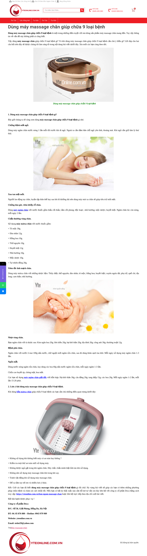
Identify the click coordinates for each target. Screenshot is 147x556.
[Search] (82, 10)
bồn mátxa (22, 392)
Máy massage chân (19, 528)
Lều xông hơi (25, 20)
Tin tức (13, 20)
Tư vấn (35, 20)
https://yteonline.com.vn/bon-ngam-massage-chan (39, 494)
